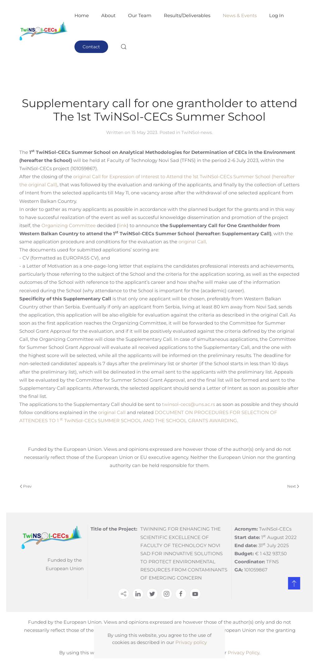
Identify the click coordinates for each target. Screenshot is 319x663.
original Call (192, 242)
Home (81, 15)
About (108, 15)
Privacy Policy (243, 653)
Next (293, 486)
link (122, 225)
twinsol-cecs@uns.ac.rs (188, 404)
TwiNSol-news (196, 132)
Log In (276, 15)
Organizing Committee (68, 225)
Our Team (139, 15)
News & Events (240, 15)
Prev (26, 486)
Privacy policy (191, 642)
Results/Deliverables (187, 15)
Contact (91, 47)
